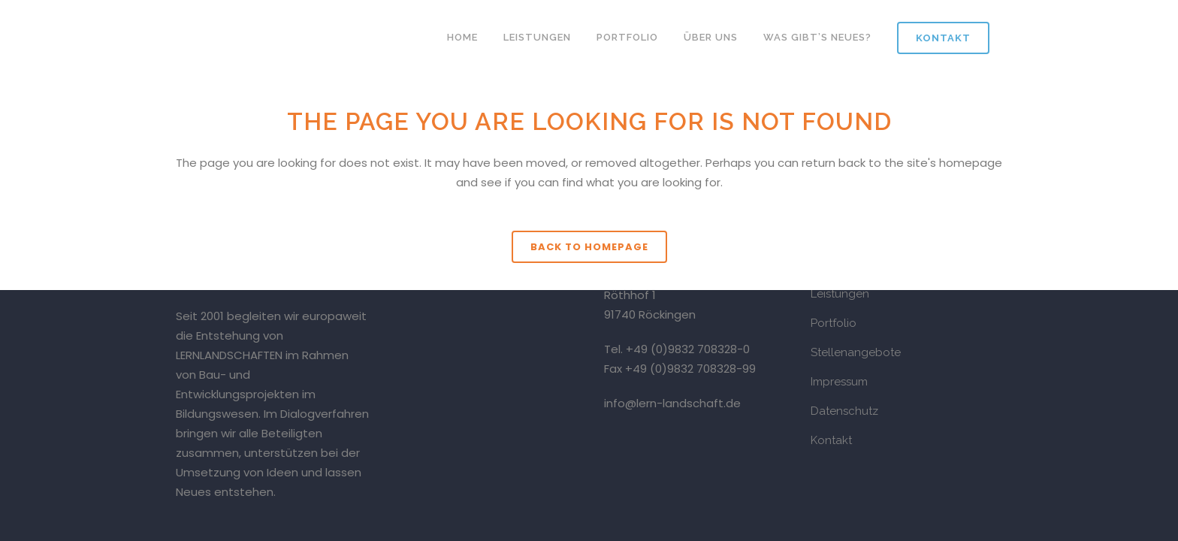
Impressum (839, 381)
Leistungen (840, 294)
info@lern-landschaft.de (672, 403)
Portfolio (833, 323)
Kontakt (943, 38)
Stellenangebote (856, 352)
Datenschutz (844, 411)
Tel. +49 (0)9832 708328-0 (677, 349)
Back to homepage (589, 247)
